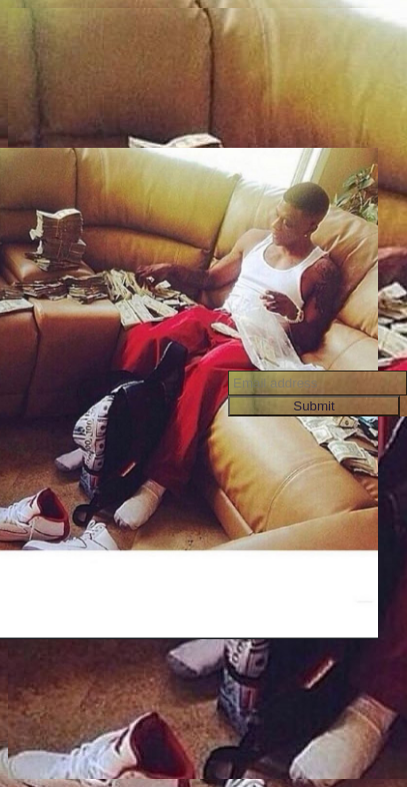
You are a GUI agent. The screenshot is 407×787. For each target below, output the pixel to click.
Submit (313, 405)
